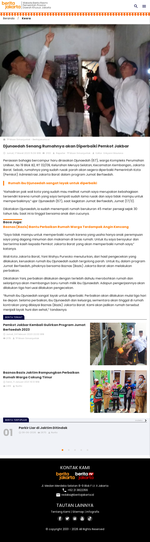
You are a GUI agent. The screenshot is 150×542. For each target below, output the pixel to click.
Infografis (92, 512)
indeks (139, 420)
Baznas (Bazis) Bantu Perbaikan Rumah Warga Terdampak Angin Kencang (66, 227)
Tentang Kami (60, 512)
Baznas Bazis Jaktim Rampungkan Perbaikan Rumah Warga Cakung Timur (41, 374)
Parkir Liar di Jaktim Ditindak (43, 428)
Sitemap (78, 512)
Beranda (8, 18)
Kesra (26, 18)
